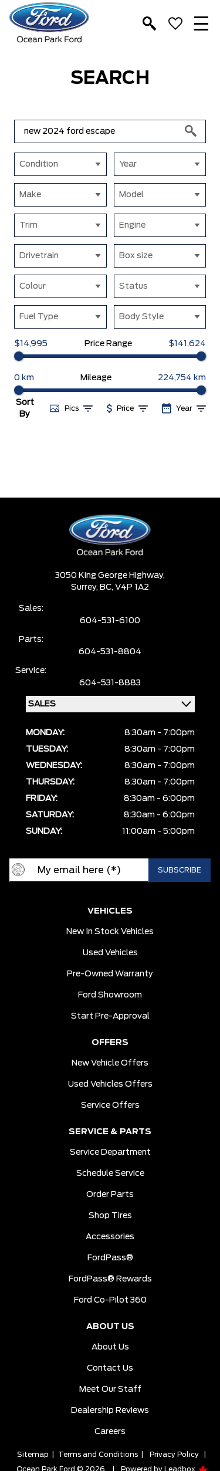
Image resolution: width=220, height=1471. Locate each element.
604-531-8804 (110, 652)
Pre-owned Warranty (110, 974)
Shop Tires (110, 1216)
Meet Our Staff (110, 1389)
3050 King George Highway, (110, 576)
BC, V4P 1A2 (124, 587)
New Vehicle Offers (110, 1063)
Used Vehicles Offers (110, 1084)
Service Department (110, 1152)
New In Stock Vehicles (110, 932)
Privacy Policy (174, 1454)
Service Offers (110, 1105)
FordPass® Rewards (110, 1279)
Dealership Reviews (110, 1410)
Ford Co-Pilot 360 (110, 1300)
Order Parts (110, 1195)
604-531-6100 (110, 621)
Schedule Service (110, 1173)
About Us (110, 1347)
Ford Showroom (110, 995)
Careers (110, 1432)
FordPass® (110, 1258)
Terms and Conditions (98, 1454)
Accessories (110, 1237)
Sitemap (33, 1454)
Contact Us (110, 1368)
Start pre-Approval (110, 1016)
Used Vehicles (110, 953)
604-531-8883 (110, 683)
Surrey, (85, 587)
